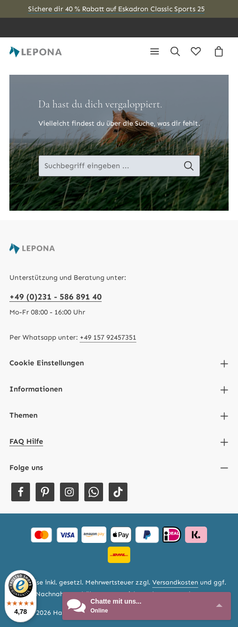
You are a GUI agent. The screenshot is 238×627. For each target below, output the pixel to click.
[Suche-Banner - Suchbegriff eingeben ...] (108, 166)
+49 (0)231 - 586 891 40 (55, 297)
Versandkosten (175, 582)
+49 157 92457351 (108, 337)
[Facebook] (20, 492)
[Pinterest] (45, 492)
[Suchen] (175, 51)
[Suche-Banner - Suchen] (189, 166)
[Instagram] (69, 492)
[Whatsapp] (93, 492)
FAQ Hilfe (26, 441)
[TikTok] (118, 492)
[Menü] (154, 51)
